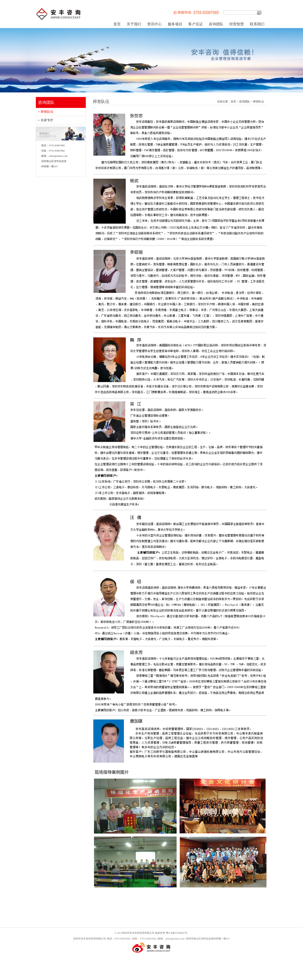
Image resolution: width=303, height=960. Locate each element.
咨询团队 (216, 24)
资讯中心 (154, 24)
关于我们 (134, 24)
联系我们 (257, 24)
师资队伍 (47, 111)
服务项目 (175, 24)
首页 (117, 24)
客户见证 (195, 24)
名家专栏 (47, 120)
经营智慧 (236, 24)
